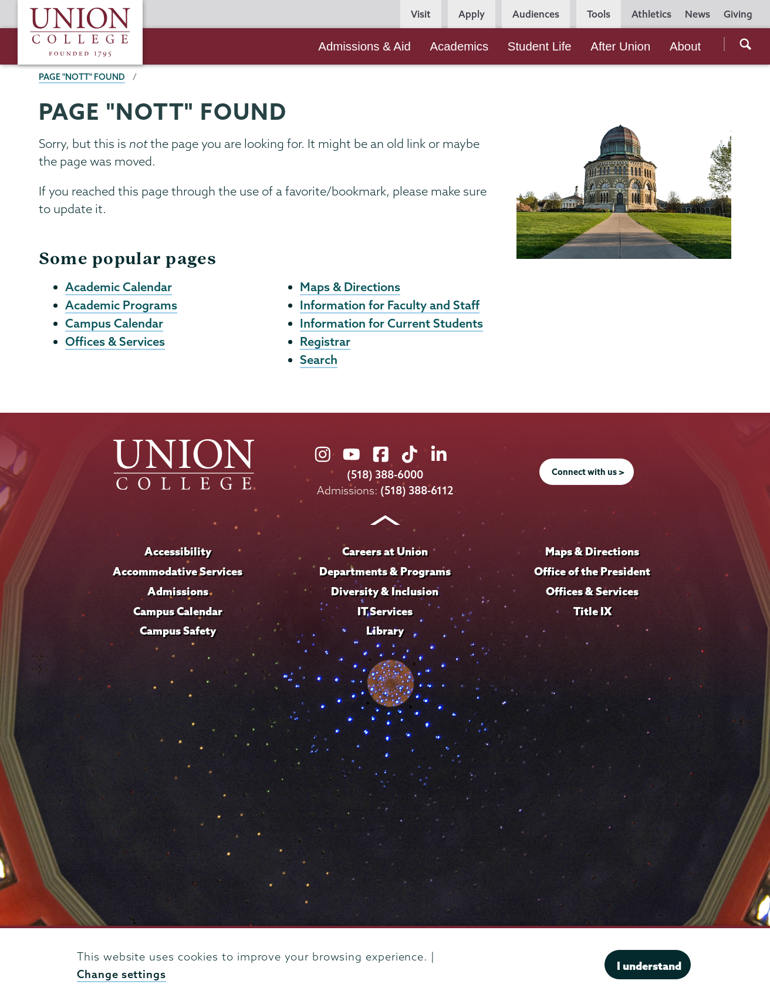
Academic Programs (121, 304)
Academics (459, 46)
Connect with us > (588, 472)
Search (318, 359)
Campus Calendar (114, 323)
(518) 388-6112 (417, 490)
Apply (471, 14)
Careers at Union (385, 551)
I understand (649, 966)
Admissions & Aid (364, 46)
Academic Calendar (118, 286)
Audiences (535, 14)
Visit (421, 14)
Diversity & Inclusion (384, 591)
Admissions (177, 591)
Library (385, 630)
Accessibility (177, 551)
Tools (598, 14)
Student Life (540, 46)
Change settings (121, 974)
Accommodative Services (177, 571)
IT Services (385, 611)
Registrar (325, 341)
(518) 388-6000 (385, 474)
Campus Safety (178, 630)
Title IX (592, 611)
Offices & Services (115, 341)
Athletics (651, 14)
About (685, 46)
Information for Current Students (391, 323)
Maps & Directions (350, 286)
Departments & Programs (385, 571)
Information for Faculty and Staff (389, 304)
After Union (620, 46)
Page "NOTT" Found (82, 77)
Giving (738, 14)
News (697, 14)
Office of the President (592, 571)
